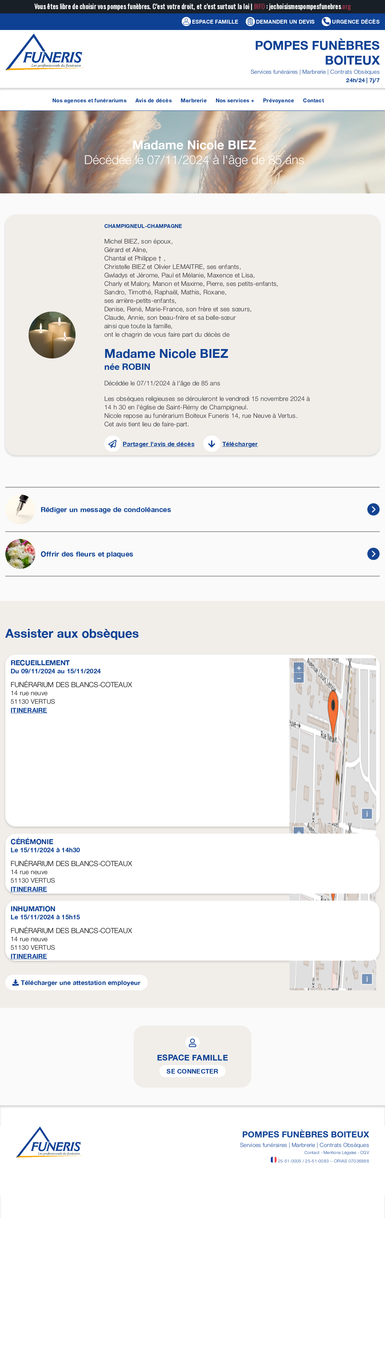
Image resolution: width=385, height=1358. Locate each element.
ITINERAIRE (29, 710)
